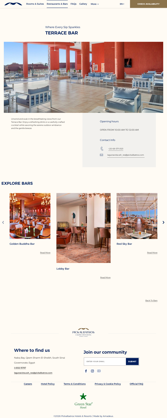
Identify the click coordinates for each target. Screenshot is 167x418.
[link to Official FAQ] (136, 384)
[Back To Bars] (151, 300)
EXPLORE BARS (17, 183)
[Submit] (132, 361)
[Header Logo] (13, 4)
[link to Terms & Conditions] (75, 384)
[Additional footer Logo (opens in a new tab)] (83, 407)
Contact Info (107, 140)
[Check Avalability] (148, 4)
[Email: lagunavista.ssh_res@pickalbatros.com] (122, 155)
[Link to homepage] (83, 332)
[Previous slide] (3, 223)
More (95, 4)
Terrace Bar (61, 33)
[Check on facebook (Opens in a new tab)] (86, 372)
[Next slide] (163, 223)
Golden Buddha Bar (22, 243)
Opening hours (109, 121)
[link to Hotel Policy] (48, 384)
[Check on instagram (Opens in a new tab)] (93, 372)
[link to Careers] (28, 384)
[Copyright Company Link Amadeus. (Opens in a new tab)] (108, 416)
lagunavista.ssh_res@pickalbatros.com (125, 155)
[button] (122, 4)
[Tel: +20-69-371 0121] (111, 149)
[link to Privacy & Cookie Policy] (108, 384)
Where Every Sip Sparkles (62, 27)
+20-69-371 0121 (115, 148)
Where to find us (32, 350)
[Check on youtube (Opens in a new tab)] (99, 372)
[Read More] (45, 252)
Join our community (105, 352)
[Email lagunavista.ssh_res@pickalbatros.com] (33, 373)
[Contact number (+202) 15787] (20, 367)
